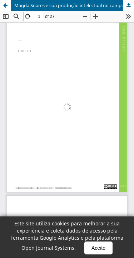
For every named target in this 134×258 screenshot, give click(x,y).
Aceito (98, 248)
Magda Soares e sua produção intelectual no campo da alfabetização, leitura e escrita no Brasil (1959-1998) (74, 5)
